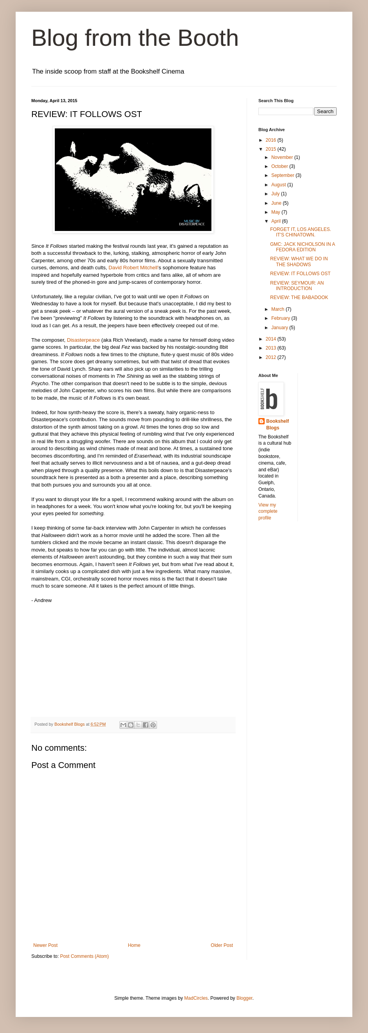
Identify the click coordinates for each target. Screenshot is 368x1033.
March (278, 309)
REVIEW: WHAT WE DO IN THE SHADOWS (299, 261)
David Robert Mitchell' (133, 267)
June (277, 203)
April (276, 221)
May (276, 212)
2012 (272, 357)
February (281, 318)
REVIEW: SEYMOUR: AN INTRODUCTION (297, 285)
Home (134, 945)
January (280, 327)
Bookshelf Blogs (277, 424)
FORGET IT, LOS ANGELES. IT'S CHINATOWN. (300, 232)
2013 (272, 348)
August (279, 184)
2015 (272, 149)
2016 (272, 140)
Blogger (244, 998)
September (283, 175)
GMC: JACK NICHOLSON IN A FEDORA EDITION (302, 247)
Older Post (222, 945)
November (282, 157)
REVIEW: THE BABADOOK (299, 297)
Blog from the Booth (135, 38)
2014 (272, 339)
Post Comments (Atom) (84, 956)
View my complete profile (268, 511)
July (276, 194)
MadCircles (196, 998)
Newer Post (45, 945)
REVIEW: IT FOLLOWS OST (300, 273)
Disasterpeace (83, 340)
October (280, 166)
